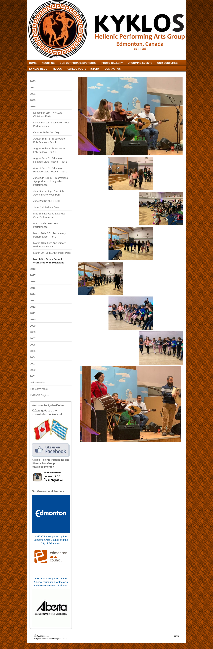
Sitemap (45, 636)
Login (176, 636)
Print (37, 636)
